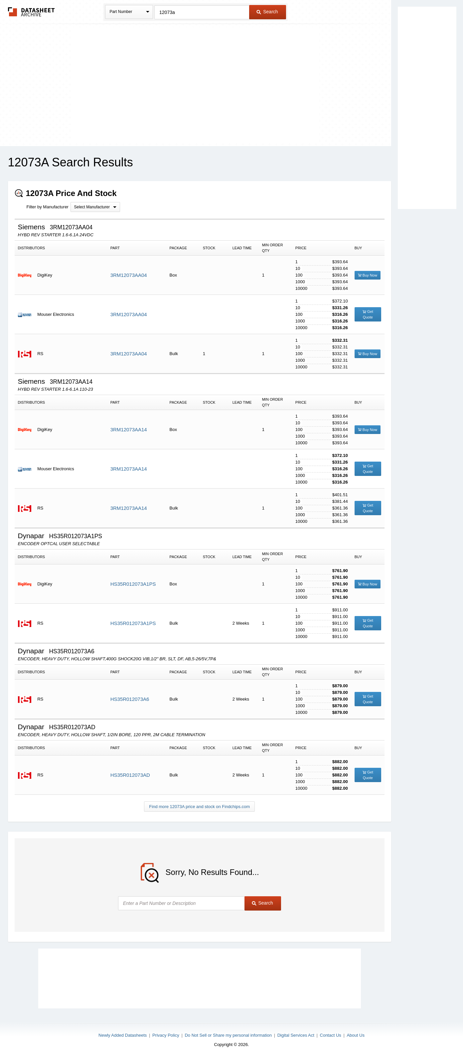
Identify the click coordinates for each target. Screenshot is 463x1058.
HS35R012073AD (130, 775)
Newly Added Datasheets (122, 1035)
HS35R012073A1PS (133, 584)
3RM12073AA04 (128, 275)
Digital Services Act (295, 1035)
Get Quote (368, 314)
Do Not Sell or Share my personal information (228, 1035)
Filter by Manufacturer (48, 206)
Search (267, 11)
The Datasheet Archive (31, 11)
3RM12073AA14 (128, 429)
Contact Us (330, 1035)
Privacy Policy (165, 1035)
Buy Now (367, 275)
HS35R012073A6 (129, 699)
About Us (355, 1035)
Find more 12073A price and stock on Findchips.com (199, 806)
